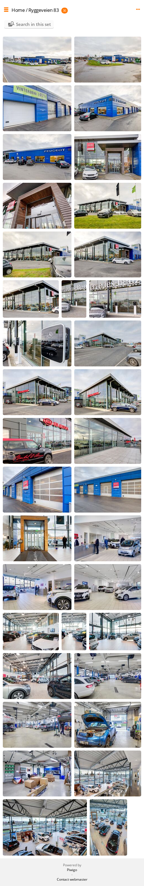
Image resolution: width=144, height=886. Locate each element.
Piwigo (72, 869)
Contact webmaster (72, 879)
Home (18, 10)
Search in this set (33, 24)
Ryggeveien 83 (43, 10)
